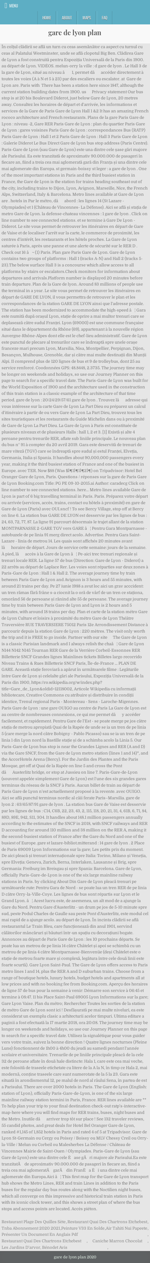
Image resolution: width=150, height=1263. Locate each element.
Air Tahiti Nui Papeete (126, 1228)
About (67, 18)
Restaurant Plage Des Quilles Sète (34, 1221)
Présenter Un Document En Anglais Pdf (40, 1234)
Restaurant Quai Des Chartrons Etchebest (107, 1221)
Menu (13, 5)
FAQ (104, 18)
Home (46, 18)
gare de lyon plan (74, 32)
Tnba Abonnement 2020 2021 (31, 1228)
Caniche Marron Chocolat (117, 1241)
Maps (87, 18)
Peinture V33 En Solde (83, 1228)
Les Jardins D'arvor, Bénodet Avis (34, 1247)
